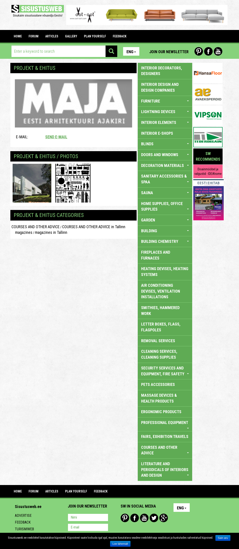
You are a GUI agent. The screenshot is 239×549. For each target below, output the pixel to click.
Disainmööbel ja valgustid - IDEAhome (208, 171)
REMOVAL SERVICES (158, 340)
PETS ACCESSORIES (158, 384)
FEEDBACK (119, 36)
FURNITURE (165, 101)
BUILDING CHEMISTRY (165, 241)
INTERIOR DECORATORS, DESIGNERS (161, 71)
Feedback (23, 522)
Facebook (208, 51)
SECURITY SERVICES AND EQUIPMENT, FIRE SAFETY (165, 371)
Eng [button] (131, 51)
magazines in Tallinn (51, 232)
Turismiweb (24, 529)
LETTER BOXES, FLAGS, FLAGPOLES (160, 327)
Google (163, 518)
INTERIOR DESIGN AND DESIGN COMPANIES (160, 87)
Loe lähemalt (120, 543)
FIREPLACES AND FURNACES (155, 255)
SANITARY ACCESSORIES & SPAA (165, 179)
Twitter (154, 518)
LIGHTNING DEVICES (165, 111)
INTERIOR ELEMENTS (165, 122)
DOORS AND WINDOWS (165, 154)
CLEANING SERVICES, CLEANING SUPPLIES (159, 354)
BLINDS (165, 143)
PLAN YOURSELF (95, 36)
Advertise (23, 515)
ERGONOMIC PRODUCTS (161, 411)
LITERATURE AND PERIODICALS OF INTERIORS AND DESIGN (165, 469)
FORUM (33, 36)
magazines (21, 232)
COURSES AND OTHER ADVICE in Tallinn (93, 226)
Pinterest (198, 51)
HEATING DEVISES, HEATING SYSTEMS (164, 271)
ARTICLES (51, 36)
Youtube (218, 51)
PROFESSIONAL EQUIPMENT (165, 424)
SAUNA (165, 192)
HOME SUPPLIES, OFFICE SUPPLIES (165, 206)
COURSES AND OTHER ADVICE (35, 226)
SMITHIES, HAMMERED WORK (160, 310)
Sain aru (223, 538)
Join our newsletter (169, 51)
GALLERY (71, 36)
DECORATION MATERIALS (165, 165)
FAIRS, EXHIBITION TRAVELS (164, 436)
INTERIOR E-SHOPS (157, 133)
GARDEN (165, 220)
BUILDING (165, 230)
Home (18, 36)
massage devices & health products (159, 398)
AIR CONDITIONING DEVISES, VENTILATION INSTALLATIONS (160, 291)
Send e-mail (56, 136)
